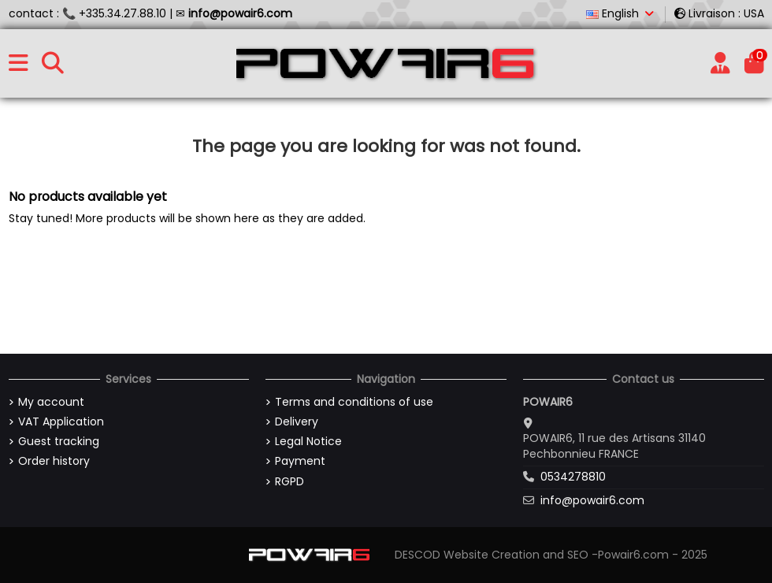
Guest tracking (58, 441)
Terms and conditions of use (354, 402)
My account (51, 402)
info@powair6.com (592, 500)
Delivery (296, 421)
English (621, 13)
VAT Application (61, 421)
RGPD (289, 481)
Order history (54, 461)
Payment (300, 461)
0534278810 (573, 477)
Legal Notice (308, 441)
